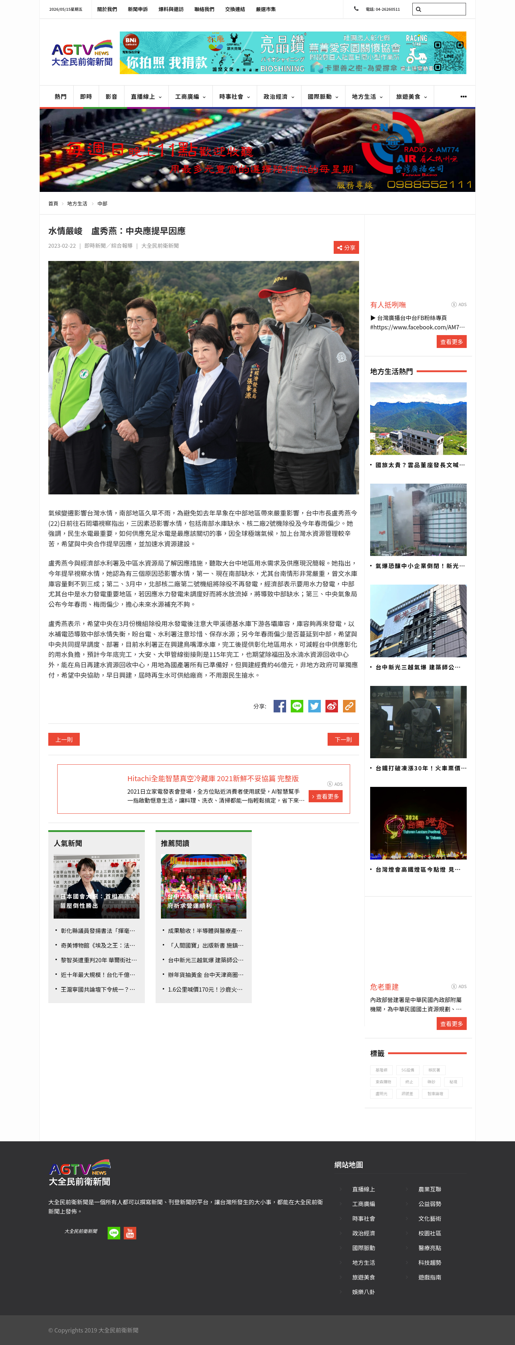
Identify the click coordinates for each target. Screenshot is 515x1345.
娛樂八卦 (363, 1291)
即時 (86, 96)
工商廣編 (190, 96)
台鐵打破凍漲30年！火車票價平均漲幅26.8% (418, 768)
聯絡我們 (205, 9)
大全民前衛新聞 (80, 1231)
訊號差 (407, 1093)
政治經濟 (279, 96)
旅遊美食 (411, 96)
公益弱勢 (429, 1203)
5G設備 (408, 1070)
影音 (112, 96)
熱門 (61, 96)
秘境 (453, 1081)
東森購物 (383, 1081)
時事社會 (234, 96)
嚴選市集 (266, 9)
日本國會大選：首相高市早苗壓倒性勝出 (98, 901)
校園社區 (429, 1233)
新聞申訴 (138, 9)
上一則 (64, 739)
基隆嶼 (381, 1070)
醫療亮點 (429, 1247)
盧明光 (381, 1093)
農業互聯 (429, 1189)
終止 (409, 1081)
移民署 (434, 1070)
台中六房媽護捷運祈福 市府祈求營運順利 (203, 901)
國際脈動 (323, 96)
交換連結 (235, 9)
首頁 (53, 203)
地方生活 (367, 96)
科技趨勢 (429, 1262)
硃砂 (431, 1081)
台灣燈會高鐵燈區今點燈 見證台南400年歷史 (418, 869)
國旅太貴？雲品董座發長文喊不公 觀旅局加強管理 (421, 465)
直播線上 (146, 96)
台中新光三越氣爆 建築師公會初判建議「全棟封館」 (418, 667)
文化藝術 (429, 1218)
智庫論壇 (435, 1093)
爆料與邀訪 (171, 9)
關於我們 (107, 9)
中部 (102, 203)
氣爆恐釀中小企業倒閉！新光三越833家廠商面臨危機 (421, 566)
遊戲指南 (429, 1277)
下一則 (343, 739)
